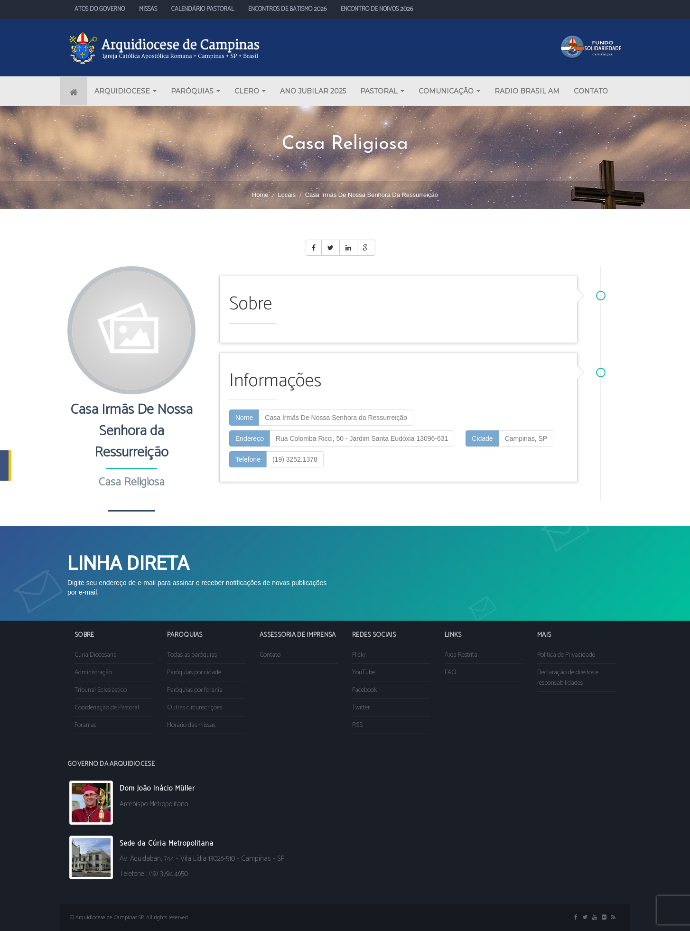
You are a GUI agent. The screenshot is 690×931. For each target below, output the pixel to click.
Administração (93, 672)
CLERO (250, 91)
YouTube (363, 672)
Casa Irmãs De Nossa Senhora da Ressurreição (336, 417)
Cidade (482, 438)
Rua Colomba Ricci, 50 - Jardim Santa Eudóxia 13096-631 (362, 438)
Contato (270, 655)
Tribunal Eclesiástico (101, 690)
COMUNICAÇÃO (449, 91)
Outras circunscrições (194, 707)
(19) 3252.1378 (294, 459)
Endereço (249, 438)
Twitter (361, 707)
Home (260, 194)
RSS (357, 725)
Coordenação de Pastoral (107, 707)
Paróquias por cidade (194, 672)
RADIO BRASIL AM (526, 91)
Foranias (85, 725)
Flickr (358, 655)
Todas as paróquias (192, 655)
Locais (287, 194)
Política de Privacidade (566, 655)
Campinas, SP (526, 438)
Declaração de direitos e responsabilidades (567, 678)
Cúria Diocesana (96, 655)
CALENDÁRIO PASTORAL (202, 9)
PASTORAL (382, 91)
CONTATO (591, 91)
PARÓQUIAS (195, 91)
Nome (244, 417)
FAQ (451, 672)
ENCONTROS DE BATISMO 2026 (287, 9)
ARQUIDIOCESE (125, 91)
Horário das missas (191, 725)
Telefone (248, 459)
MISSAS (148, 9)
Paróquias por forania (195, 690)
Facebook (364, 690)
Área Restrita (461, 655)
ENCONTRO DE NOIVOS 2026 (377, 9)
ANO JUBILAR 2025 (313, 91)
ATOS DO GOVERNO (100, 9)
